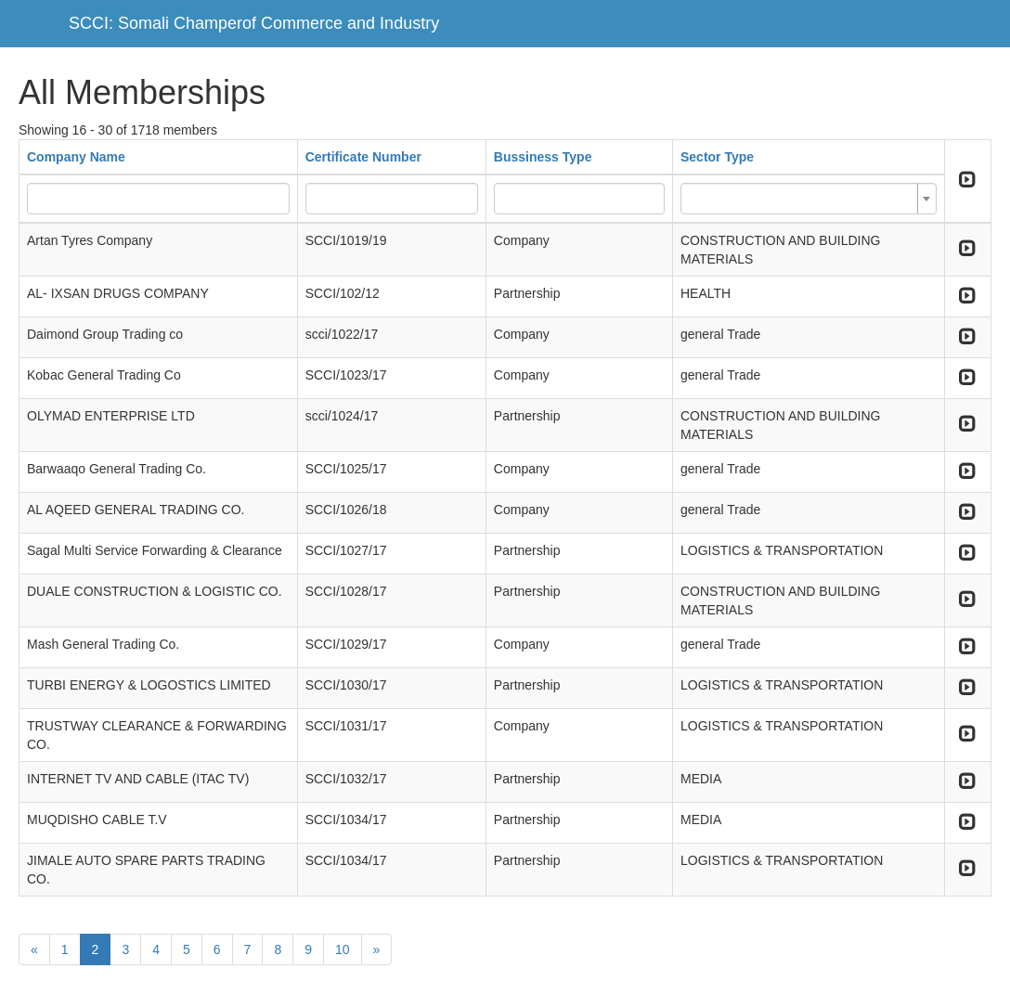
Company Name (76, 156)
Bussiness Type (543, 156)
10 (342, 949)
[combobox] (808, 198)
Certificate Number (363, 156)
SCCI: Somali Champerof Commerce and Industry (254, 23)
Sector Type (717, 156)
